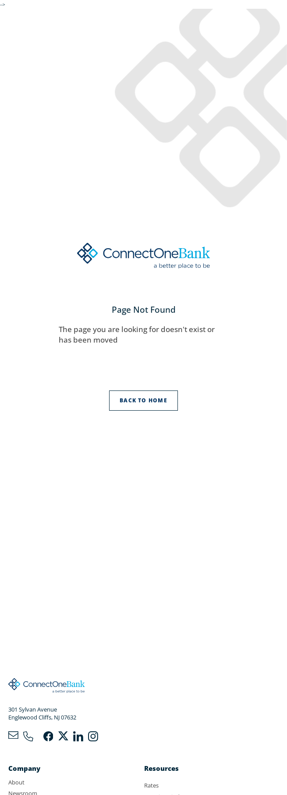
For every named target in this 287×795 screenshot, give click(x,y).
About (16, 782)
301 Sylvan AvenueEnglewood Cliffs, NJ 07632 (42, 713)
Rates (151, 785)
